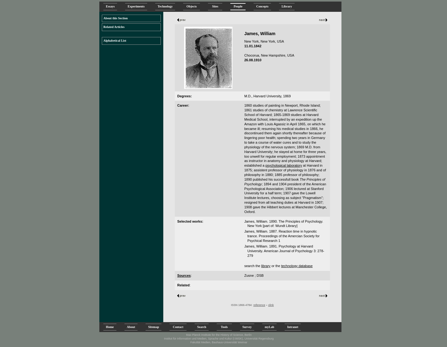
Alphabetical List (114, 40)
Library (287, 6)
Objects (191, 6)
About (131, 327)
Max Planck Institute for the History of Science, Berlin (219, 334)
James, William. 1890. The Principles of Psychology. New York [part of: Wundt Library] (283, 224)
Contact (178, 327)
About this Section (115, 18)
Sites (215, 6)
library (265, 266)
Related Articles (113, 27)
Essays (110, 6)
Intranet (292, 327)
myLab (269, 327)
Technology (165, 6)
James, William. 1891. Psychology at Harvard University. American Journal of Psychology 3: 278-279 (284, 250)
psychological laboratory (283, 165)
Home (110, 327)
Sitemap (153, 327)
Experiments (136, 6)
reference (259, 305)
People (238, 6)
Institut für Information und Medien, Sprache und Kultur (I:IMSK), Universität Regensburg (218, 338)
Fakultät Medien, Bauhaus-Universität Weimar (218, 342)
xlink (271, 305)
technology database (297, 266)
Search (201, 327)
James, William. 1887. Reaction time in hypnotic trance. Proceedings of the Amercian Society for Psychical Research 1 (281, 236)
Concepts (262, 6)
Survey (247, 327)
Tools (224, 327)
